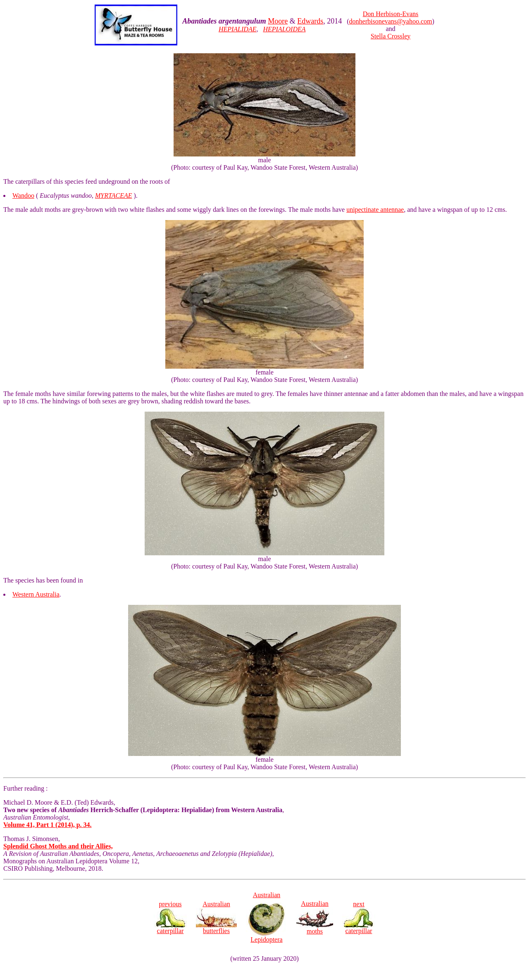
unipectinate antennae (375, 209)
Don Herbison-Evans (391, 13)
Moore (278, 21)
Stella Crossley (390, 36)
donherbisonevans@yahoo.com (390, 21)
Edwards (310, 21)
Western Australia (36, 594)
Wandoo (23, 195)
